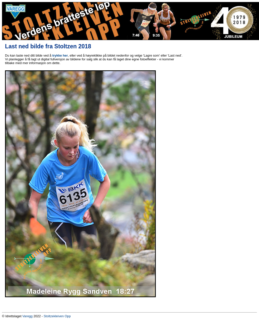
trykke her (60, 55)
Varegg (27, 316)
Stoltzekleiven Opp (57, 316)
